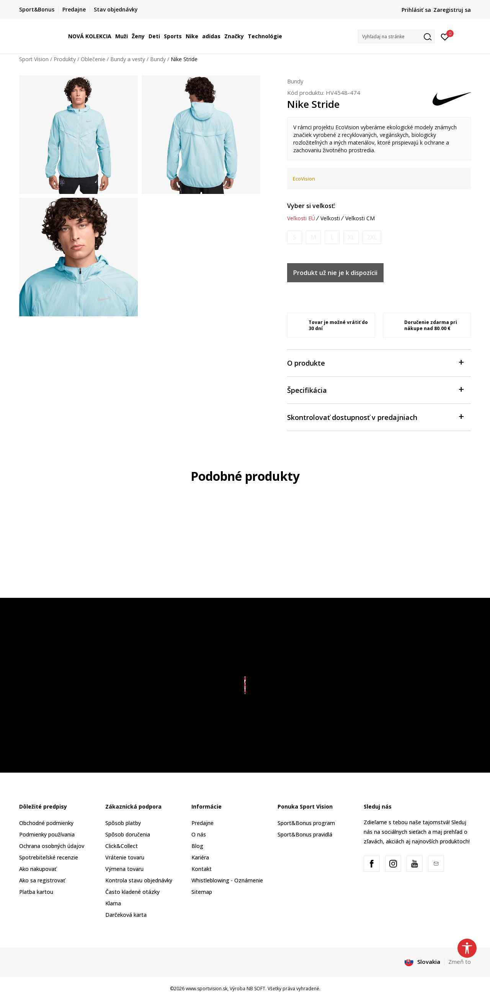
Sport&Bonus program (306, 823)
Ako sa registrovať (42, 880)
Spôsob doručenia (127, 834)
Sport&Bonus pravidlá (305, 834)
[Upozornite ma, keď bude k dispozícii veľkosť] (294, 237)
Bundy (158, 59)
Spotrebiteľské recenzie (48, 857)
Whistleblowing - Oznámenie (227, 880)
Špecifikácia (375, 389)
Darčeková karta (126, 914)
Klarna (113, 903)
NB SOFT (256, 988)
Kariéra (200, 857)
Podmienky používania (47, 834)
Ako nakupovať (37, 868)
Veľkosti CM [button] (360, 218)
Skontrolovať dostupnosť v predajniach (375, 417)
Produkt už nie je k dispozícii (335, 273)
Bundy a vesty (127, 59)
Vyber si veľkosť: (311, 205)
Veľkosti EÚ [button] (301, 218)
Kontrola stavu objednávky (138, 880)
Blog (197, 846)
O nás (198, 834)
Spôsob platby (123, 823)
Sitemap (201, 891)
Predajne (202, 823)
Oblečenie (93, 59)
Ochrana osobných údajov (51, 846)
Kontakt (201, 868)
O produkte (375, 362)
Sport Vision (34, 59)
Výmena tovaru (124, 868)
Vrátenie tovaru (124, 857)
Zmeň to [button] (459, 961)
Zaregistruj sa (452, 9)
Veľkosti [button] (330, 218)
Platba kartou (36, 891)
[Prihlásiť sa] (445, 36)
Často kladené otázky (132, 891)
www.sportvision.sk (206, 988)
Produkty (65, 59)
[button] (396, 36)
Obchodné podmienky (46, 823)
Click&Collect (121, 846)
